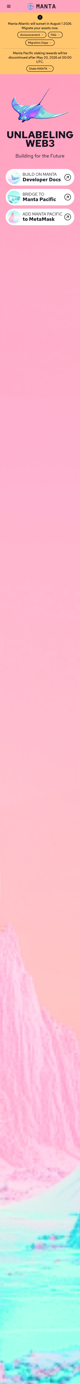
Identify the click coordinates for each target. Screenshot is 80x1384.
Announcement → (32, 35)
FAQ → (55, 35)
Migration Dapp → (40, 43)
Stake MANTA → (40, 68)
